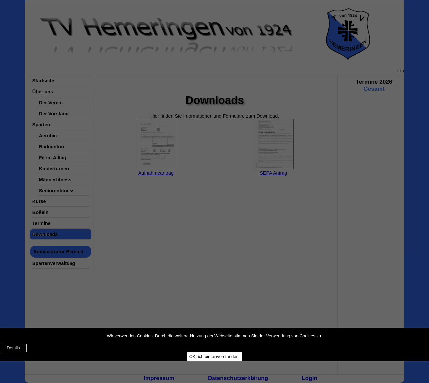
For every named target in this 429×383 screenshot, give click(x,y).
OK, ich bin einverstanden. (214, 356)
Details (13, 347)
